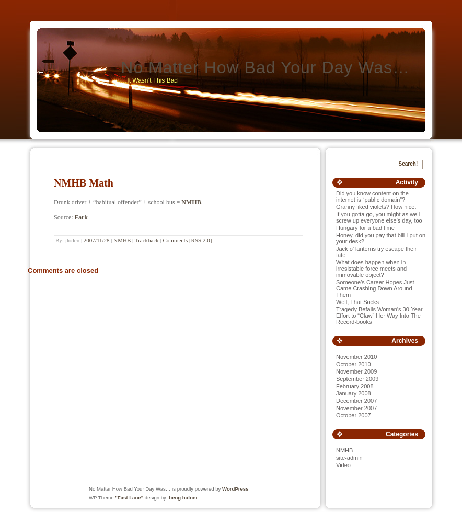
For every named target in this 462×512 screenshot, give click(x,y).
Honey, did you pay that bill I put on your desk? (380, 238)
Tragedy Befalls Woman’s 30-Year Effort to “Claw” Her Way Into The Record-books (379, 315)
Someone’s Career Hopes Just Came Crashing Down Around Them (375, 288)
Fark (81, 217)
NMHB (191, 202)
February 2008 (355, 386)
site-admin (349, 458)
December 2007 (356, 401)
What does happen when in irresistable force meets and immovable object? (371, 268)
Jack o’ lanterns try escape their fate (376, 252)
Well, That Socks (357, 302)
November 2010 (356, 357)
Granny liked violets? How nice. (376, 207)
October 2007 (353, 415)
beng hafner (183, 498)
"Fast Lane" (129, 498)
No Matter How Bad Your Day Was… (265, 67)
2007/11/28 (97, 240)
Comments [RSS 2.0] (187, 240)
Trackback (147, 240)
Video (343, 465)
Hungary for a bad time (365, 228)
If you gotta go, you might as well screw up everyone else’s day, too (379, 217)
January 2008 (353, 393)
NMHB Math (83, 183)
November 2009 (356, 371)
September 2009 (357, 379)
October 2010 (353, 364)
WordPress (235, 489)
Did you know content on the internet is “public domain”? (372, 196)
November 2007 (356, 408)
